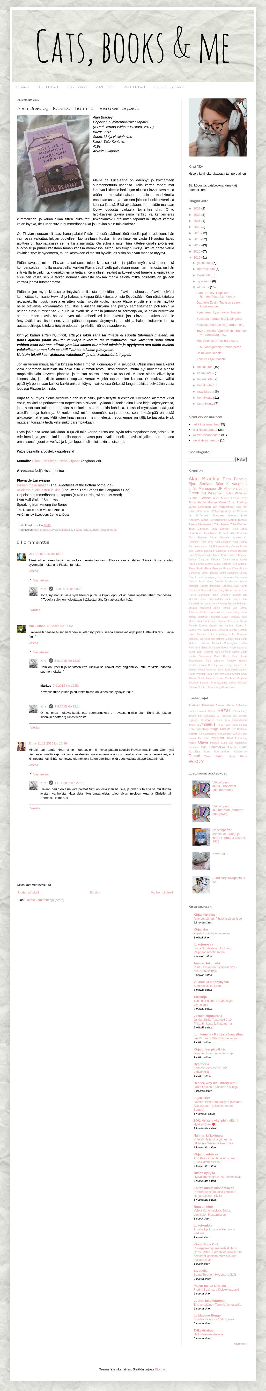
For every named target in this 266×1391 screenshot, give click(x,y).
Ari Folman (215, 546)
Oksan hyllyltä (204, 1173)
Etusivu (22, 87)
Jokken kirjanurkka (208, 1016)
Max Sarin (241, 639)
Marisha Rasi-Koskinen (202, 639)
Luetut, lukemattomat (209, 1300)
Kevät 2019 (220, 854)
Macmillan (203, 738)
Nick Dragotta (205, 652)
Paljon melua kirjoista (210, 1285)
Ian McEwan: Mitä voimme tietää (215, 1038)
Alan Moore (210, 533)
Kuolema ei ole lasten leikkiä (38, 490)
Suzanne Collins (226, 682)
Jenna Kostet (219, 603)
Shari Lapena (206, 678)
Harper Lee (240, 590)
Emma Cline (230, 568)
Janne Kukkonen (200, 506)
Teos (207, 756)
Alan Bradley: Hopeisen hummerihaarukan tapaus (216, 294)
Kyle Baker (203, 630)
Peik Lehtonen (215, 660)
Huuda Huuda (239, 724)
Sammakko (217, 747)
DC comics (240, 715)
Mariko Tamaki (237, 519)
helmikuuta (205, 397)
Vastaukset (41, 580)
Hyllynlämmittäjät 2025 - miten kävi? (218, 1177)
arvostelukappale (61, 529)
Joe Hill (241, 506)
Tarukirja (200, 997)
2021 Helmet (106, 87)
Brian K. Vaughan (231, 484)
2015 (197, 257)
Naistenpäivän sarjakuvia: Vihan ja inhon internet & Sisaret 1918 (228, 835)
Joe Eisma (240, 608)
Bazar (77, 529)
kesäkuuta (205, 373)
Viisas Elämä (238, 756)
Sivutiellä (200, 1270)
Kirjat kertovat (204, 914)
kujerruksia (202, 1098)
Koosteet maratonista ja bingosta (219, 318)
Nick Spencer (223, 652)
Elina (32, 743)
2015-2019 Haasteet (170, 87)
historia (87, 529)
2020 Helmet (134, 87)
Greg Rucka (225, 590)
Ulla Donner (220, 528)
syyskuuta (204, 281)
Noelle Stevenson (200, 656)
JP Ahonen (227, 488)
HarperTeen (223, 724)
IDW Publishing (198, 728)
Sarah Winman (197, 674)
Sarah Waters (239, 669)
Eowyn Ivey (239, 497)
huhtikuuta (205, 385)
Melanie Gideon (199, 643)
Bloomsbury (240, 711)
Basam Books (206, 711)
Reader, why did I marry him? (215, 1083)
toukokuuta (205, 379)
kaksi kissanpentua (205, 440)
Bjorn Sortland (201, 484)
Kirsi (43, 589)
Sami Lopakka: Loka (207, 986)
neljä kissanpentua (105, 529)
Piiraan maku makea (32, 485)
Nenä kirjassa (70, 461)
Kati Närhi (203, 621)
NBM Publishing (237, 738)
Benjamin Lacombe (215, 551)
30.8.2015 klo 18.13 (49, 554)
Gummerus (206, 724)
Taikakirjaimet (204, 1330)
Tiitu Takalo (221, 524)
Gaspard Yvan (209, 590)
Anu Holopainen (198, 546)
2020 (197, 227)
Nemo (192, 742)
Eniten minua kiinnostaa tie (214, 1188)
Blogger (160, 1369)
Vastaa (33, 571)
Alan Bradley (41, 529)
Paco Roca (221, 656)
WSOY (196, 761)
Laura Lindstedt (219, 630)
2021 (197, 221)
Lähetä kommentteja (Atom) (44, 900)
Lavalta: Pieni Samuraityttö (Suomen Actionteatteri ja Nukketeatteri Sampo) (218, 1105)
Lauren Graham (238, 630)
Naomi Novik (228, 647)
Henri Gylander (221, 595)
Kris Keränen (226, 625)
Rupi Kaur (233, 665)
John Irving (232, 612)
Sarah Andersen (207, 669)
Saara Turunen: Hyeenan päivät (215, 1274)
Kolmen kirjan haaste (211, 359)
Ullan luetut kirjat (45, 461)
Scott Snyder (232, 674)
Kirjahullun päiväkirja (210, 1049)
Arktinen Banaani (201, 705)
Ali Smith (224, 533)
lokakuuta (204, 275)
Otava (203, 742)
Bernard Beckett (237, 551)
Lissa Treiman (197, 634)
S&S (204, 747)
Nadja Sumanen (210, 647)
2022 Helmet (77, 87)
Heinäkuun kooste (209, 353)
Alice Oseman (238, 533)
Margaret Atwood (225, 515)
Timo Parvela (234, 479)
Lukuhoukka (203, 1225)
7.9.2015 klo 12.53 (66, 685)
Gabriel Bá (221, 581)
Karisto (193, 733)
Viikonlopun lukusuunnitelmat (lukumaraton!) (224, 786)
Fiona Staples (198, 502)
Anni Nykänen (223, 542)
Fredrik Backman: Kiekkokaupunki (216, 1289)
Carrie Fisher (228, 555)
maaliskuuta (206, 391)
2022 (197, 214)
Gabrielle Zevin (230, 586)
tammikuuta (205, 403)
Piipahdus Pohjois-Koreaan (212, 933)
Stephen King (208, 682)
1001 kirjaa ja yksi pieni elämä (216, 1120)
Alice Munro (221, 497)
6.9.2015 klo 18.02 (68, 660)
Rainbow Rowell (237, 660)
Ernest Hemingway (206, 577)
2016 (197, 251)
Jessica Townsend (200, 608)
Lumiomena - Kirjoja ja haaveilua (218, 1034)
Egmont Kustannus (201, 720)
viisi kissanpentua (204, 429)
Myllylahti (218, 738)
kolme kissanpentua (206, 435)
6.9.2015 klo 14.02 (60, 626)
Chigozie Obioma (209, 559)
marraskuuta (206, 269)
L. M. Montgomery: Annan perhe (218, 347)
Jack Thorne (232, 599)
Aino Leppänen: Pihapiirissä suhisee (218, 918)
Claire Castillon (222, 564)
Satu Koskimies (215, 674)
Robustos (194, 747)
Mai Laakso (37, 626)
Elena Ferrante (213, 568)
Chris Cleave (205, 564)
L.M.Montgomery (220, 511)
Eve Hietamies (226, 577)
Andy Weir (207, 542)
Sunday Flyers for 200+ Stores (214, 1319)
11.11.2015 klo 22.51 (69, 783)
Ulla (31, 554)
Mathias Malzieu (225, 639)
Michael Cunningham (225, 643)
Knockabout (224, 734)
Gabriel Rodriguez (210, 586)
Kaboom (242, 729)
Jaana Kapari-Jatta (211, 599)
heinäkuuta (205, 367)
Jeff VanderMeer (223, 506)
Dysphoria (201, 1064)
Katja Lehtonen (218, 621)
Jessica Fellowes (237, 603)
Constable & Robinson (217, 715)
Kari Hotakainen (199, 511)
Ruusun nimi (203, 1206)
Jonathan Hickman (209, 617)
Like (236, 733)
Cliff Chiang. (240, 564)
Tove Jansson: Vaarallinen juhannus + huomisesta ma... (221, 332)
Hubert (237, 595)
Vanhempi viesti (162, 892)
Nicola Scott (239, 652)
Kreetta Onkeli (207, 625)
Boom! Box (195, 715)
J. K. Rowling (238, 502)
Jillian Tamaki (222, 608)
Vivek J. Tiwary (206, 687)
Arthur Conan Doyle (235, 546)
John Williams (236, 493)
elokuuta (203, 287)
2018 (197, 239)
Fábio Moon (206, 581)
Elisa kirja (223, 720)
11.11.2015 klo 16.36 (52, 743)
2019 (197, 233)
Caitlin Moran (212, 555)
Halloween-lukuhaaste (208, 1334)
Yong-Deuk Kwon (225, 687)
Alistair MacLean (220, 537)
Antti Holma (240, 542)
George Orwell (217, 502)
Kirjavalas (201, 929)
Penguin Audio (218, 743)
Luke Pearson (238, 634)
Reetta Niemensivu (201, 524)
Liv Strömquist (199, 515)
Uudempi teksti (28, 892)
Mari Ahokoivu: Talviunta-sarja (217, 340)
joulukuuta (205, 263)
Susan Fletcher (200, 498)
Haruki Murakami (199, 595)
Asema (220, 705)
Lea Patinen (239, 511)
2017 (197, 245)
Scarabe (232, 747)
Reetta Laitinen (198, 665)
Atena (230, 705)
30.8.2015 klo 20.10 (68, 589)
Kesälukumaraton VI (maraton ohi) (220, 325)
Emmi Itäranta (210, 573)
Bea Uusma (196, 551)
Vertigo (219, 756)
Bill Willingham (213, 493)
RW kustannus (238, 743)
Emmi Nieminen (229, 573)
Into (234, 729)
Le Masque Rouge (207, 1315)
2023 (197, 208)
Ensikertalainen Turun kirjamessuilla (217, 1304)
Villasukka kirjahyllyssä (211, 982)
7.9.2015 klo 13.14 (68, 706)
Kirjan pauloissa (206, 1154)
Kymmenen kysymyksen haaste (218, 312)
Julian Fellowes (231, 617)
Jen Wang (205, 603)
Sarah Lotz (223, 669)
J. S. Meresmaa (202, 488)
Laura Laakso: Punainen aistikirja (216, 1087)
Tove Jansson (198, 528)
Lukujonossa (203, 944)
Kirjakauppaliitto (208, 734)
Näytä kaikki (240, 1343)
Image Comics (220, 729)
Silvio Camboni (226, 678)
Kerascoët (233, 621)
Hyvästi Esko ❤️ (204, 1124)
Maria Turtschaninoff (214, 519)
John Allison (217, 612)
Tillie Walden (238, 524)
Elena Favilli (196, 568)
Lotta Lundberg (217, 634)
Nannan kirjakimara (208, 1135)
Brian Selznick (197, 555)
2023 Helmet (47, 87)
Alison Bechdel (198, 537)
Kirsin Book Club (206, 1244)
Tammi (194, 756)
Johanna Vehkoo (198, 612)
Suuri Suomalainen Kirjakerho (225, 751)
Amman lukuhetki (207, 963)
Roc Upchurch (216, 665)
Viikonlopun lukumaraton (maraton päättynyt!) (227, 810)
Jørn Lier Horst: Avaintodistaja (213, 1053)
